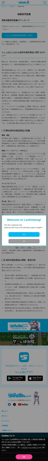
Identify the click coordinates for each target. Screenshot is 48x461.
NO (24, 241)
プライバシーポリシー (31, 447)
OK (24, 457)
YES (24, 234)
